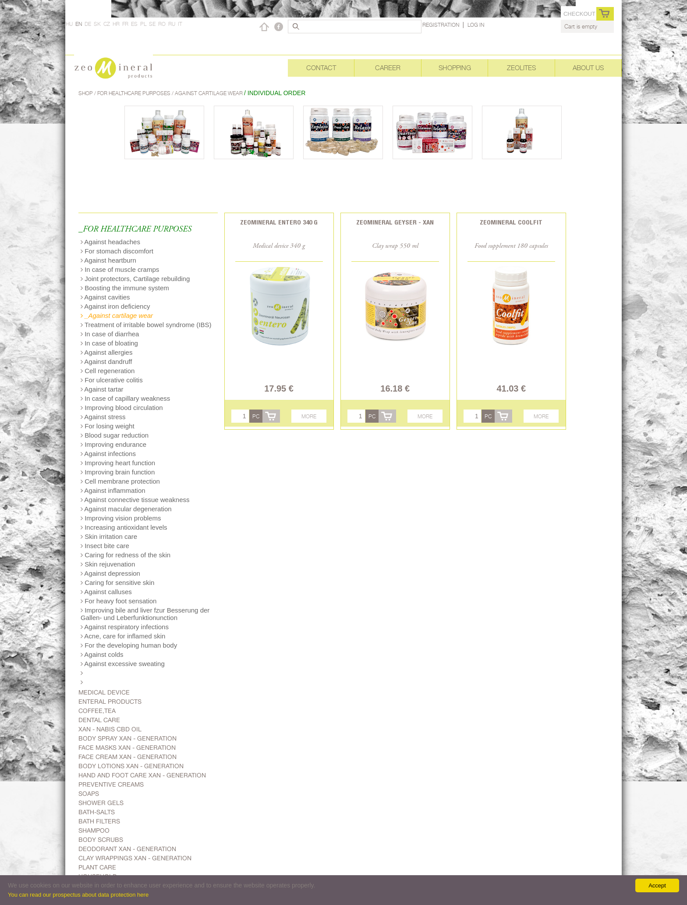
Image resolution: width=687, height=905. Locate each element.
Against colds (102, 654)
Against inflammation (113, 490)
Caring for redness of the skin (125, 555)
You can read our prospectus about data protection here (78, 894)
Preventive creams (111, 784)
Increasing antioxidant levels (124, 527)
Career (387, 68)
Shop (86, 93)
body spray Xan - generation (127, 738)
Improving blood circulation (122, 407)
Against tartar (102, 389)
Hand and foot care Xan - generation (142, 775)
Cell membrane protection (120, 481)
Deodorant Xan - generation (127, 848)
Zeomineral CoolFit (511, 222)
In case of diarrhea (110, 334)
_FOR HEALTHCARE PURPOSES (134, 229)
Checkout (579, 14)
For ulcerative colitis (112, 380)
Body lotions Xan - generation (131, 766)
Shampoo (94, 830)
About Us (588, 68)
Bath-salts (96, 812)
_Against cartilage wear (117, 315)
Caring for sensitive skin (117, 582)
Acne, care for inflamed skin (123, 636)
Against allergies (106, 352)
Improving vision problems (121, 518)
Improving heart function (118, 463)
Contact (321, 68)
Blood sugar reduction (115, 435)
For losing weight (108, 426)
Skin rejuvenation (108, 564)
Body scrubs (100, 839)
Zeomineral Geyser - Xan (395, 222)
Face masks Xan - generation (127, 747)
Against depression (110, 573)
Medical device (104, 692)
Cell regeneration (108, 370)
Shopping (455, 68)
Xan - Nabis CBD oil (110, 729)
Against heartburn (108, 260)
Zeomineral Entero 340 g (279, 222)
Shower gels (101, 802)
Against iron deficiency (115, 306)
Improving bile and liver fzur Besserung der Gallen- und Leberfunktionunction (145, 613)
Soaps (88, 793)
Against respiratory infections (125, 627)
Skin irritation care (109, 536)
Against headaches (110, 242)
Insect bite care (105, 545)
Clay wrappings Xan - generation (134, 858)
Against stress (103, 416)
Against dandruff (106, 361)
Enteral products (110, 701)
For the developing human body (129, 645)
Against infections (108, 453)
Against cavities (105, 297)
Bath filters (99, 821)
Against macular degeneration (126, 509)
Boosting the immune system (125, 288)
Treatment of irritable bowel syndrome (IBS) (146, 324)
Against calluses (106, 591)
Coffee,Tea (97, 710)
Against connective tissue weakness (135, 499)
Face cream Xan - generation (127, 756)
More (308, 416)
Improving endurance (113, 444)
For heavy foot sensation (118, 601)
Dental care (99, 719)
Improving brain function (118, 472)
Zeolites (521, 68)
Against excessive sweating (123, 663)
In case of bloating (109, 343)
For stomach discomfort (117, 251)
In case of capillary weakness (125, 398)
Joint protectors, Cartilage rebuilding (135, 278)
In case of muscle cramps (120, 269)
